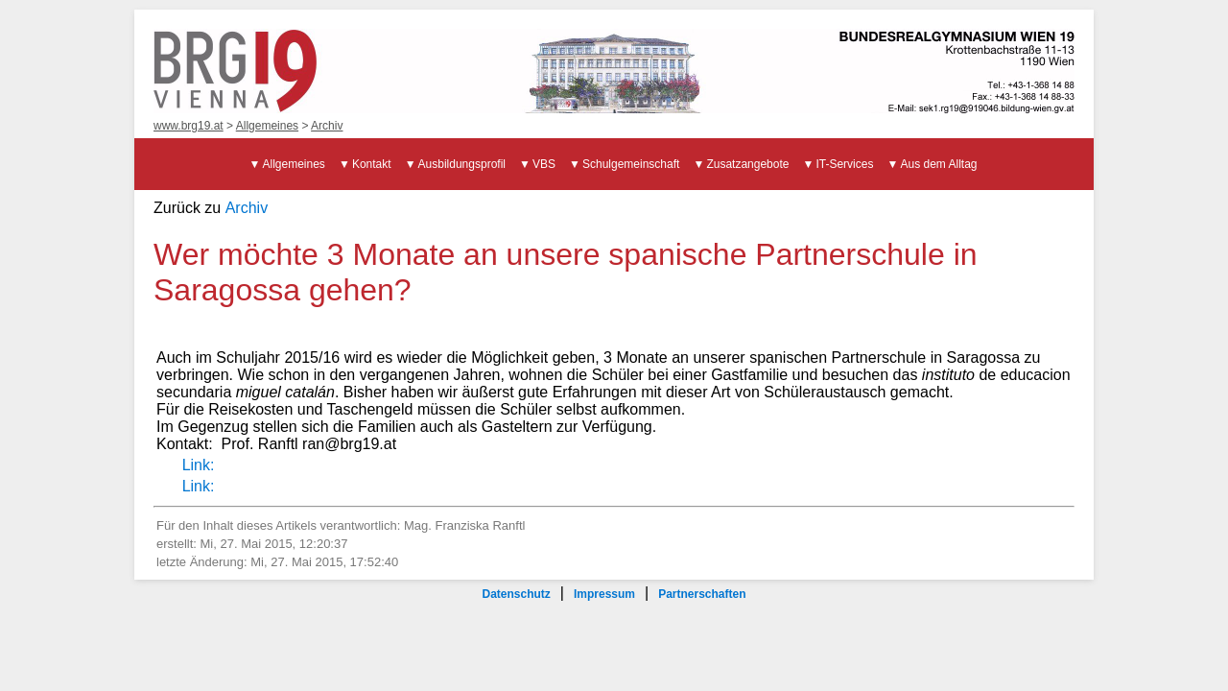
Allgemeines (267, 125)
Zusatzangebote (747, 164)
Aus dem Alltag (938, 164)
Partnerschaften (701, 594)
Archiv (326, 125)
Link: (198, 465)
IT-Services (844, 164)
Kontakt (371, 164)
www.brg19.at (189, 125)
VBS (543, 164)
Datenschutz (516, 594)
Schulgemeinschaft (630, 164)
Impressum (604, 594)
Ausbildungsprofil (462, 164)
